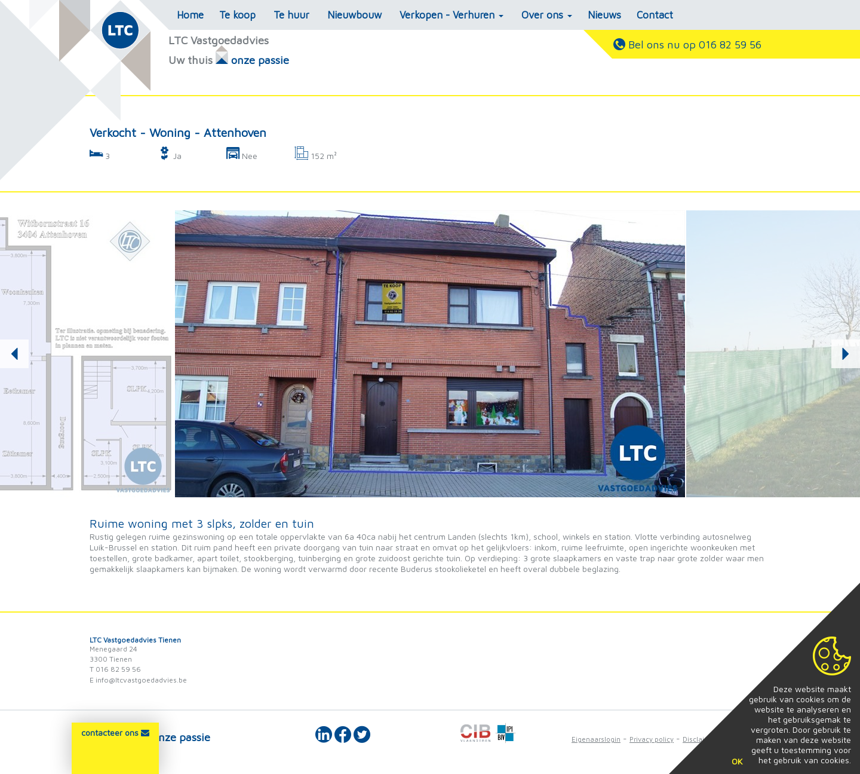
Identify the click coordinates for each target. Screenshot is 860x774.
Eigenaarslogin (596, 739)
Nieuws (604, 15)
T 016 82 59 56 (115, 669)
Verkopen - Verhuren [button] (451, 15)
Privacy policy (651, 739)
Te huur (291, 15)
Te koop (237, 15)
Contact (655, 15)
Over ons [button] (546, 15)
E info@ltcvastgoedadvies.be (138, 680)
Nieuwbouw (354, 15)
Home (190, 15)
